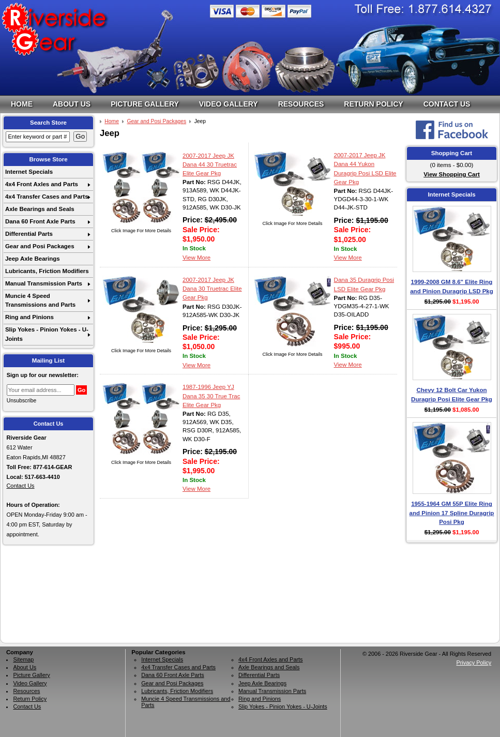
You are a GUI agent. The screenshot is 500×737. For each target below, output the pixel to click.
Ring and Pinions (29, 317)
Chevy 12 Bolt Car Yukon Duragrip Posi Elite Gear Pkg (451, 394)
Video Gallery (228, 104)
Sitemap (23, 659)
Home (22, 104)
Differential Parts (29, 234)
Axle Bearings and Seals (39, 209)
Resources (301, 104)
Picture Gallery (145, 104)
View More (196, 257)
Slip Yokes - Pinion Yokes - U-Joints (46, 333)
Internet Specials (29, 172)
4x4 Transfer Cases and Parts (46, 196)
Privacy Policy (473, 662)
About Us (71, 104)
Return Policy (373, 104)
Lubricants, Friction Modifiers (47, 271)
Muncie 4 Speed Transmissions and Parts (40, 300)
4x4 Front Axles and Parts (41, 184)
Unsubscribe (22, 400)
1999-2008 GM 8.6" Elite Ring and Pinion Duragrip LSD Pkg (451, 286)
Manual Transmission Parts (43, 283)
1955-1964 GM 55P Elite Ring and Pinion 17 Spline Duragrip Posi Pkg (452, 513)
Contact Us (447, 104)
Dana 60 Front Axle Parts (40, 221)
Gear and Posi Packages (39, 246)
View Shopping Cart (451, 174)
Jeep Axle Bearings (32, 258)
